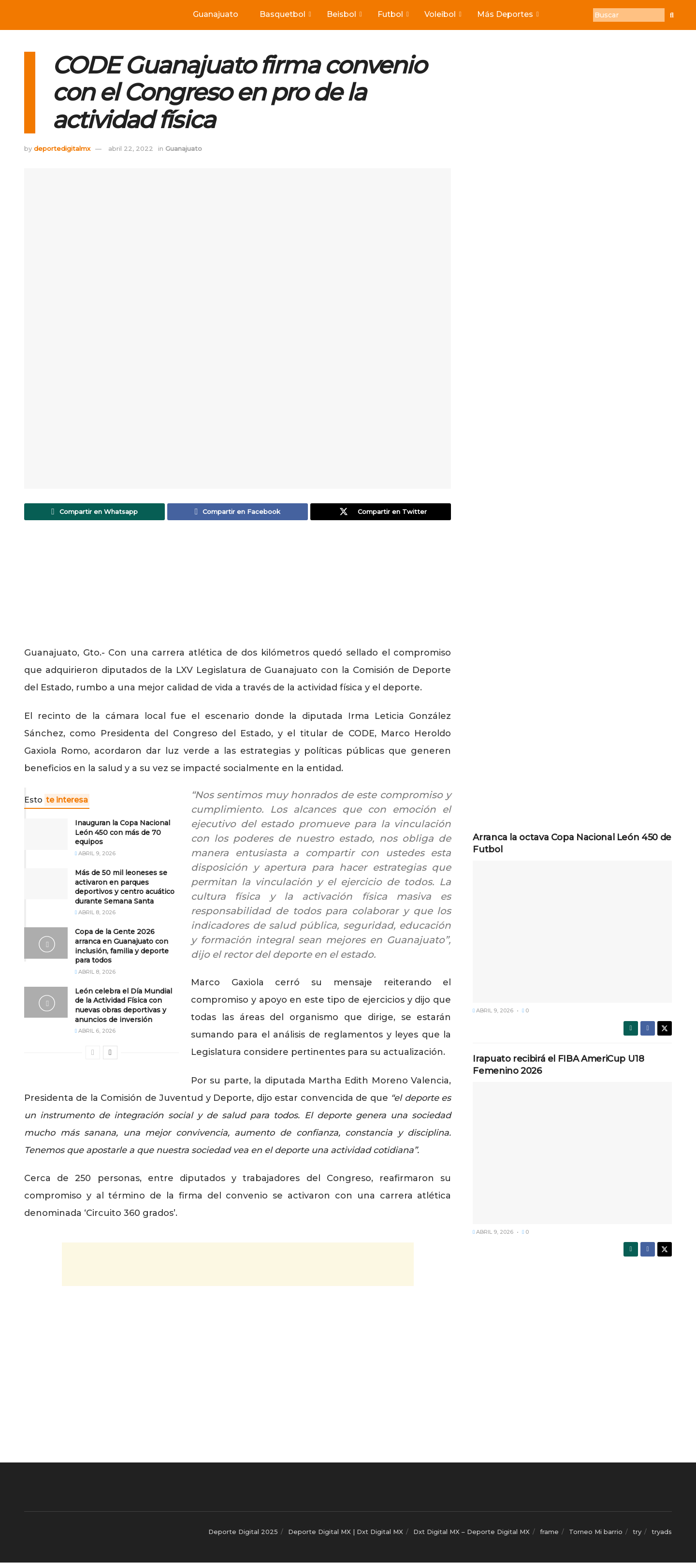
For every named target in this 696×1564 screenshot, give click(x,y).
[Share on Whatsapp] (94, 512)
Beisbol (344, 14)
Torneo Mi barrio (596, 1533)
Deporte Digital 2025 (243, 1533)
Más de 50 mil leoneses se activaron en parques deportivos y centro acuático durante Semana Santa (124, 888)
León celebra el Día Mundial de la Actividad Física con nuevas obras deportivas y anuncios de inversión (123, 1006)
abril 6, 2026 (95, 1032)
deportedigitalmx (62, 148)
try (637, 1533)
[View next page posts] (110, 1054)
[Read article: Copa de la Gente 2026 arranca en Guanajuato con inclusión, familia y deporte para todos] (46, 944)
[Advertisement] (238, 587)
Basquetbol (285, 14)
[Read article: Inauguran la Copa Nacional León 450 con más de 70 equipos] (46, 835)
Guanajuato (215, 14)
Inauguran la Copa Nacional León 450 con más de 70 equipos (122, 834)
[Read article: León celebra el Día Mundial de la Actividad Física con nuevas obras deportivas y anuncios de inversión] (46, 1003)
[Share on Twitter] (380, 512)
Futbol (392, 14)
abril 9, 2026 (95, 854)
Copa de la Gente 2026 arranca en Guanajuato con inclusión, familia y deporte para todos (122, 947)
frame (549, 1533)
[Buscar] (629, 15)
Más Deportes (507, 14)
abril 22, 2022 (130, 148)
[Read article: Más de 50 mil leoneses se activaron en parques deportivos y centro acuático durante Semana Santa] (46, 885)
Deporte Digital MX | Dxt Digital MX (345, 1533)
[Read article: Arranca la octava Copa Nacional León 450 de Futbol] (572, 932)
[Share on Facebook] (237, 512)
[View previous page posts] (93, 1054)
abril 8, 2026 (95, 913)
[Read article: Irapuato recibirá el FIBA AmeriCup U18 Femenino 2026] (572, 1153)
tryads (662, 1533)
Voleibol (442, 14)
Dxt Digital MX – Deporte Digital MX (471, 1533)
